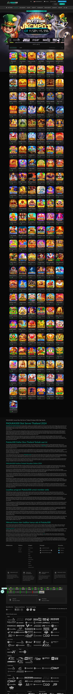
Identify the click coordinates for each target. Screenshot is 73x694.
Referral (20, 551)
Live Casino (22, 7)
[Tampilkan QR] (51, 550)
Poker (60, 7)
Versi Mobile (53, 1)
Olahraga (40, 7)
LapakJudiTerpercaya (45, 550)
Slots (16, 7)
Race (28, 7)
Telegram (61, 550)
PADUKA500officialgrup (45, 552)
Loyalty (19, 549)
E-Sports (30, 565)
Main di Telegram (62, 1)
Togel (33, 7)
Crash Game (47, 7)
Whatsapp (61, 548)
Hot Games (10, 7)
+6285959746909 (44, 548)
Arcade (54, 7)
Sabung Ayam (31, 567)
